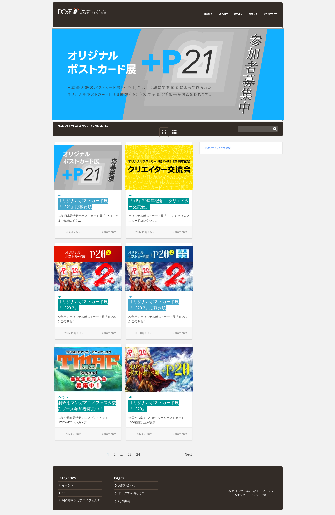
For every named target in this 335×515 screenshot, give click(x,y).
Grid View (164, 132)
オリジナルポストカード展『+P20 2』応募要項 (153, 304)
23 (130, 454)
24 (138, 454)
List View (174, 132)
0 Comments (108, 232)
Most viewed (72, 125)
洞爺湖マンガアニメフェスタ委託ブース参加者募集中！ (87, 405)
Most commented (95, 125)
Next (188, 454)
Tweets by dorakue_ (218, 148)
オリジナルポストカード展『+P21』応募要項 (83, 203)
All (60, 125)
